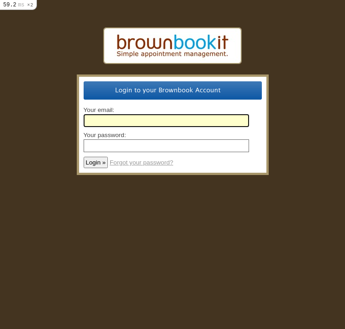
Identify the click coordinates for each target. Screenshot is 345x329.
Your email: (99, 109)
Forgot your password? (141, 162)
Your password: (105, 135)
